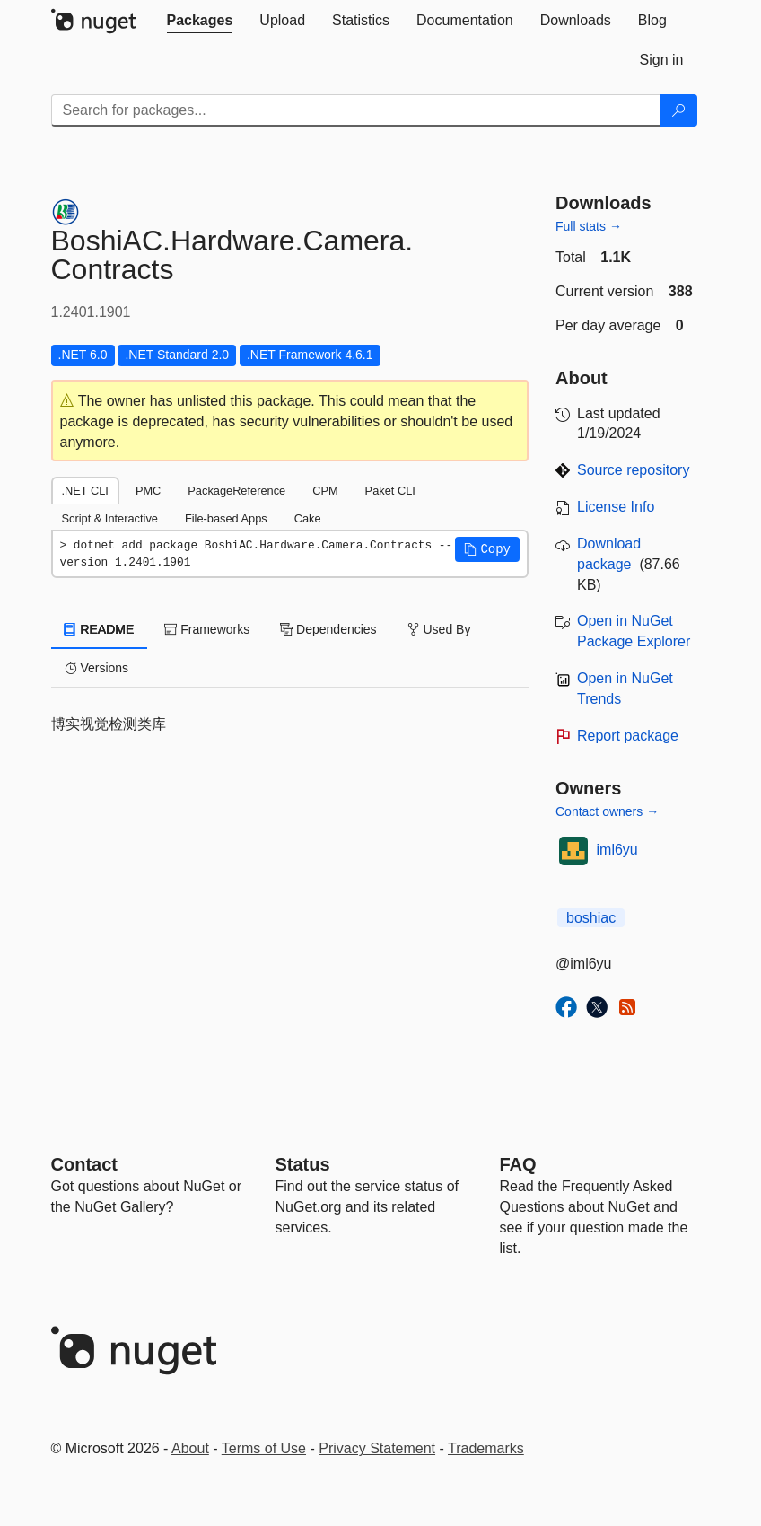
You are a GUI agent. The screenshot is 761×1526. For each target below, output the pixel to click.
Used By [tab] (439, 629)
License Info (615, 506)
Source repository (633, 470)
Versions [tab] (97, 668)
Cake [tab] (307, 518)
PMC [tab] (148, 490)
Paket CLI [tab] (390, 490)
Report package (627, 735)
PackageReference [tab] (236, 490)
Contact (84, 1164)
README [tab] (100, 629)
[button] (487, 549)
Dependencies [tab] (328, 629)
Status (303, 1164)
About (190, 1448)
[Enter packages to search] (355, 110)
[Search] (678, 110)
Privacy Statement (377, 1448)
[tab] (200, 20)
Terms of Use (264, 1448)
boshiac (591, 917)
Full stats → (588, 226)
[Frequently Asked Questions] (518, 1164)
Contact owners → (607, 811)
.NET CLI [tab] (85, 490)
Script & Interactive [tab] (110, 518)
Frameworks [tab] (206, 629)
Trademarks (486, 1448)
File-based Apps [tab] (226, 518)
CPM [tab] (324, 490)
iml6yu (617, 849)
